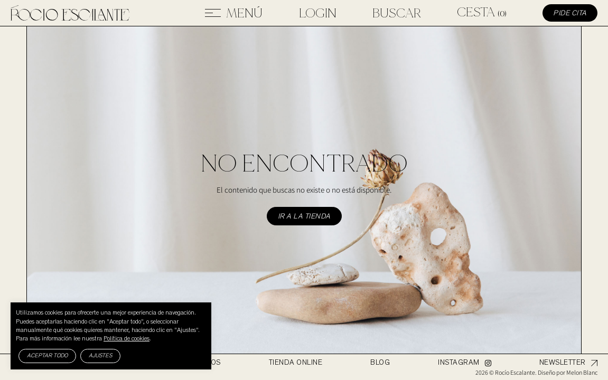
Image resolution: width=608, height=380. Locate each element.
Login (317, 13)
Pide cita (570, 13)
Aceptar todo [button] (47, 356)
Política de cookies (126, 339)
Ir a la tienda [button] (304, 217)
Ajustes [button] (100, 356)
